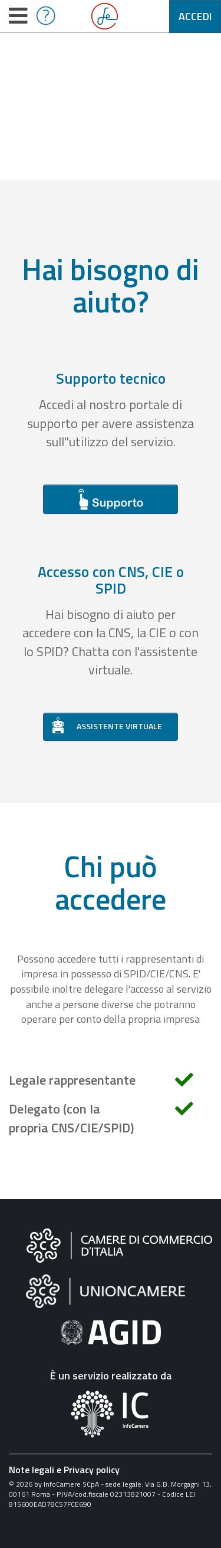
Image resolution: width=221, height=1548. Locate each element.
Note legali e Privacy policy (64, 1470)
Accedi (195, 16)
